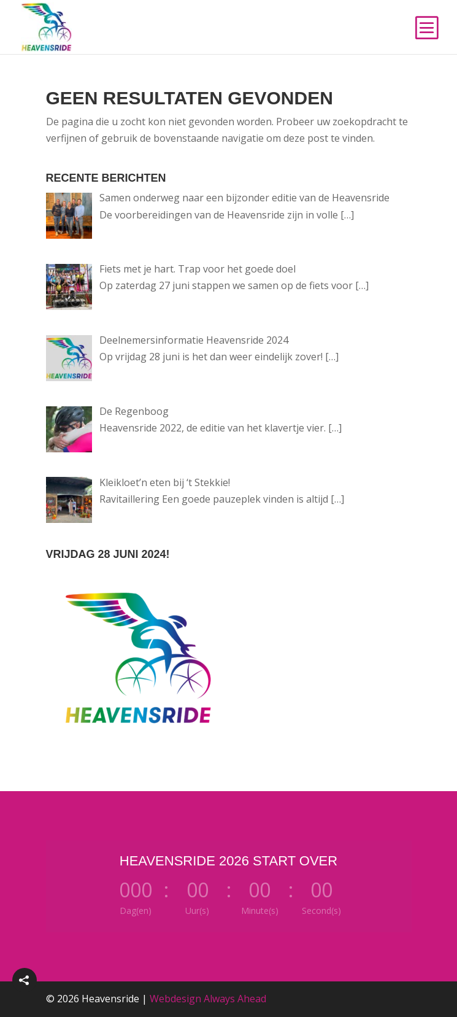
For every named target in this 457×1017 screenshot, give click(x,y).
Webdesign (175, 998)
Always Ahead (235, 998)
